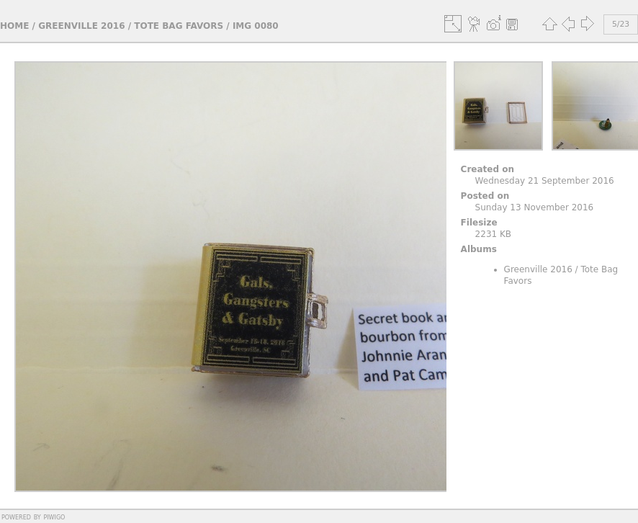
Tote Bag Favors (178, 26)
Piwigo (54, 516)
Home (14, 26)
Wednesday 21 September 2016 (544, 181)
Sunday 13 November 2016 (534, 207)
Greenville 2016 (81, 26)
